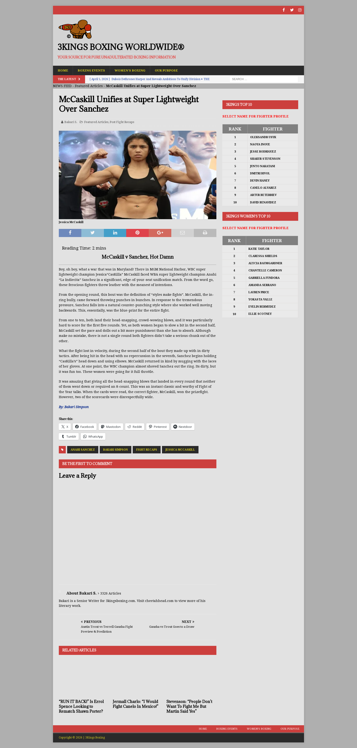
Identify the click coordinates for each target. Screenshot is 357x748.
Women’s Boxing (132, 70)
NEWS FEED (62, 86)
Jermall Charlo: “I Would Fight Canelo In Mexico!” (135, 704)
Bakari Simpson (115, 449)
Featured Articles (89, 86)
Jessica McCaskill (180, 449)
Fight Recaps (146, 449)
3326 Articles (110, 593)
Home (63, 70)
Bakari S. (70, 122)
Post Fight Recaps (122, 122)
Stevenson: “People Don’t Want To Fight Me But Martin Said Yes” (189, 706)
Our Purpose (170, 70)
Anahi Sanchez (83, 449)
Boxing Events (92, 70)
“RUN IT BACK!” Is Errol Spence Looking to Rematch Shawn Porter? (81, 706)
